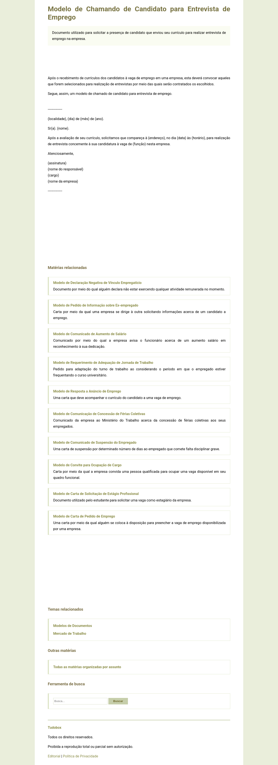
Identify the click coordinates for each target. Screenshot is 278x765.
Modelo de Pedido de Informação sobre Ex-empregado (95, 305)
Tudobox (54, 727)
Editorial (54, 756)
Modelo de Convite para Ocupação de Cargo (87, 465)
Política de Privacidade (80, 756)
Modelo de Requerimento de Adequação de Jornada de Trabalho (103, 363)
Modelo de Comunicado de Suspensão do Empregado (94, 442)
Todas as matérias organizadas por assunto (87, 667)
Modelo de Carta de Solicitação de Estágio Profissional (96, 494)
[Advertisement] (139, 59)
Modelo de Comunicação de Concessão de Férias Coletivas (99, 414)
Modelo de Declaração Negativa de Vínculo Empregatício (97, 283)
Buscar (118, 701)
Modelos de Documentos (72, 626)
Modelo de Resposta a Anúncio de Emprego (87, 391)
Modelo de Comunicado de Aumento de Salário (89, 334)
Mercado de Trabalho (69, 633)
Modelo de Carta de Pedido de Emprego (84, 516)
